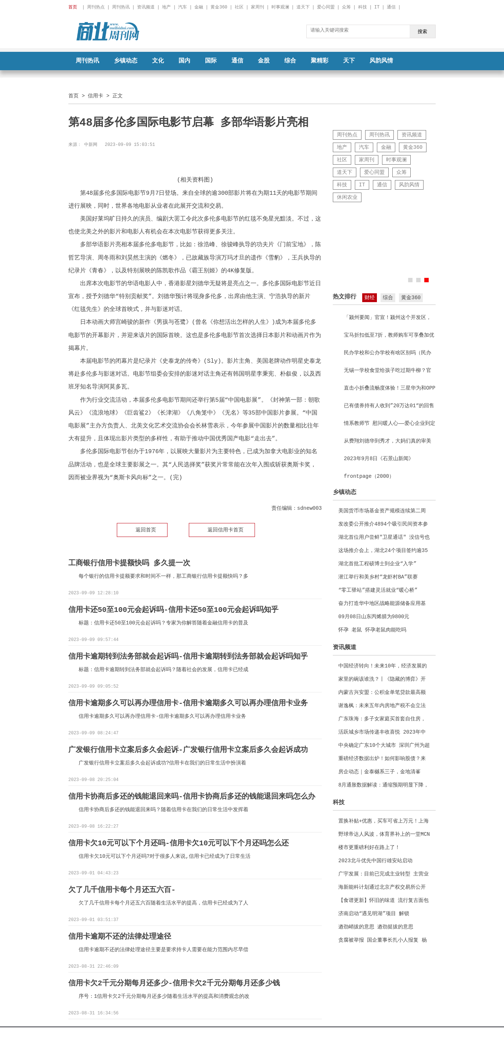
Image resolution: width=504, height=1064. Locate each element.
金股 (264, 61)
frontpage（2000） (369, 476)
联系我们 (308, 1030)
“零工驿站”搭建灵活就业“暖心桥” (378, 590)
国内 (184, 61)
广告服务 (252, 1030)
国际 (211, 61)
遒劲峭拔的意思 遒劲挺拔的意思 (375, 926)
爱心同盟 (326, 7)
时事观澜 (280, 7)
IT (376, 7)
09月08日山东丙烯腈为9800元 (373, 616)
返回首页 (146, 529)
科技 (362, 7)
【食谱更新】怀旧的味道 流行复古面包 (383, 900)
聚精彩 (319, 61)
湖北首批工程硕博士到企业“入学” (377, 563)
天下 (349, 61)
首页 (73, 95)
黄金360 (218, 7)
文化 (158, 61)
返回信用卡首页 (226, 529)
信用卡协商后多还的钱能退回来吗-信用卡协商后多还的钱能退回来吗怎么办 (191, 795)
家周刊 (257, 7)
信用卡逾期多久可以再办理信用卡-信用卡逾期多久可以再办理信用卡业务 (188, 702)
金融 (198, 7)
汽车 (182, 7)
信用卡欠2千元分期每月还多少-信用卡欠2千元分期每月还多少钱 (174, 980)
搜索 (422, 31)
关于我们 (195, 1030)
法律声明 (225, 1030)
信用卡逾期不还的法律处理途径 (119, 934)
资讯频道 (146, 7)
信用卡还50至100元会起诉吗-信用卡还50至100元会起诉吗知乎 (173, 610)
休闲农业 (347, 197)
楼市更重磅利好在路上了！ (369, 847)
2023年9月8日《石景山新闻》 (379, 458)
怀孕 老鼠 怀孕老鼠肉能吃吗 (372, 629)
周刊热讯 (121, 7)
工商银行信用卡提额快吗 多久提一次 (129, 563)
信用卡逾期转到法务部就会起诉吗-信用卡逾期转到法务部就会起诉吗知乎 (188, 656)
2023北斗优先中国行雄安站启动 (375, 860)
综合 (290, 61)
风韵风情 (381, 61)
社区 (239, 7)
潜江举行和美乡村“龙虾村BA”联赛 (378, 576)
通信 (391, 7)
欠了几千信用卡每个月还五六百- (122, 887)
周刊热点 (96, 7)
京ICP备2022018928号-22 (211, 1045)
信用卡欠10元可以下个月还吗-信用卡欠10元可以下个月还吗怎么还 (178, 841)
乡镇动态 (125, 61)
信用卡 (95, 95)
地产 (166, 7)
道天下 (303, 7)
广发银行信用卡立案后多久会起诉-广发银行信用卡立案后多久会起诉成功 (188, 748)
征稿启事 (279, 1030)
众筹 (346, 7)
